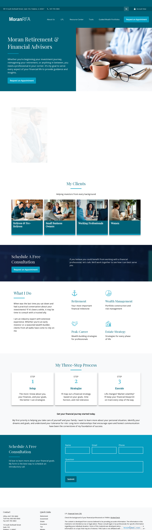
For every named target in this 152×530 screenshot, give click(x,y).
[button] (51, 13)
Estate (42, 515)
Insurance (43, 517)
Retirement (44, 509)
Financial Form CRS (75, 507)
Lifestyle (43, 525)
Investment (44, 512)
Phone (122, 438)
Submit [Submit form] (70, 472)
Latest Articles (45, 528)
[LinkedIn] (126, 2)
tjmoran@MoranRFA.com (12, 527)
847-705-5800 (53, 2)
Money (42, 523)
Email (94, 438)
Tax (41, 520)
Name (68, 438)
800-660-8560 (15, 512)
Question (69, 452)
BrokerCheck (115, 511)
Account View (140, 2)
